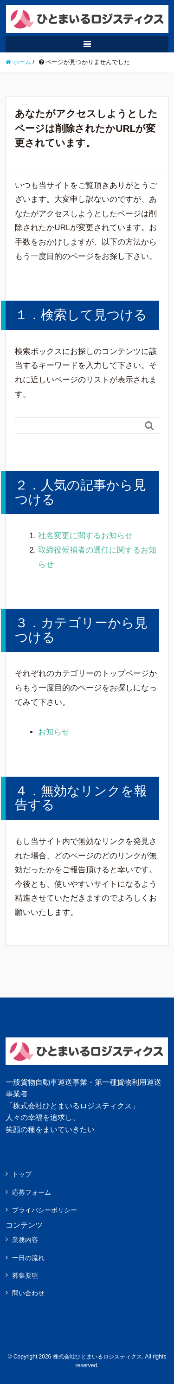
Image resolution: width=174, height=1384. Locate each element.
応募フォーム (31, 1192)
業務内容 (25, 1239)
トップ (22, 1174)
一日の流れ (28, 1258)
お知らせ (54, 731)
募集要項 (25, 1275)
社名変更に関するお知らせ (85, 535)
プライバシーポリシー (44, 1210)
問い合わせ (28, 1293)
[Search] (77, 425)
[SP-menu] (87, 44)
